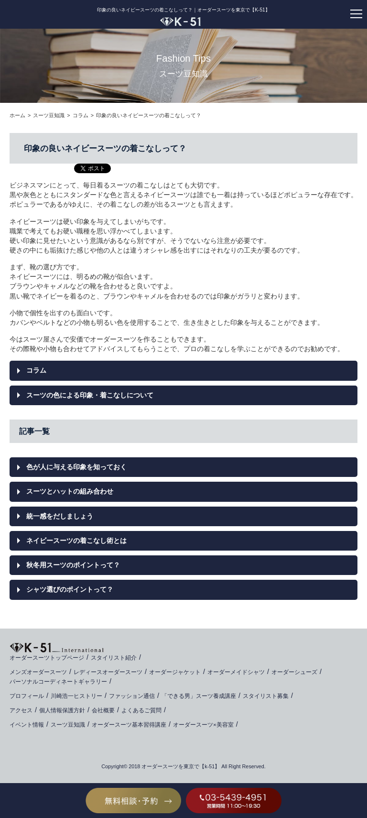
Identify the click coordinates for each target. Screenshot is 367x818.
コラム (80, 115)
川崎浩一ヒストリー (76, 696)
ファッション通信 (132, 696)
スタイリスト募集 (266, 696)
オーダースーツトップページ (47, 658)
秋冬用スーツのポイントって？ (73, 565)
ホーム (17, 115)
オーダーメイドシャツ (236, 672)
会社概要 (103, 710)
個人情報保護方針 (62, 710)
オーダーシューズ (294, 672)
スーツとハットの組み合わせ (69, 491)
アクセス (21, 710)
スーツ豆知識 (49, 115)
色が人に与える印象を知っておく (76, 467)
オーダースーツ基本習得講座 (129, 725)
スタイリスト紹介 (114, 658)
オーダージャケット (175, 672)
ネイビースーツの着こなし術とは (76, 540)
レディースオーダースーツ (108, 672)
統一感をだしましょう (59, 516)
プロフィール (27, 696)
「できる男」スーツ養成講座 (199, 696)
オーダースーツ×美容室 (203, 725)
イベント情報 (27, 725)
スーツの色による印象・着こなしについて (89, 395)
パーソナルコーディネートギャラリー (58, 682)
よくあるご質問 (141, 710)
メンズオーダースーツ (38, 672)
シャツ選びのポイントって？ (69, 589)
